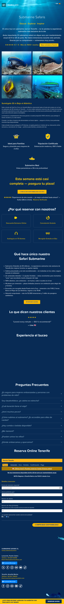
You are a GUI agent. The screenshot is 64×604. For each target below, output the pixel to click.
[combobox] (32, 494)
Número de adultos (7, 499)
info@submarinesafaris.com (13, 560)
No (8, 517)
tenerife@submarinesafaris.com (14, 578)
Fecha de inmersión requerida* (11, 485)
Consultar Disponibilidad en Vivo (32, 192)
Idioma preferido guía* (8, 492)
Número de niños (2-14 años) (10, 505)
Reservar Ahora (32, 302)
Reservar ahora (54, 601)
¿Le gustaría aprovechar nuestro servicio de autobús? (17, 515)
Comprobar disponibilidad (46, 525)
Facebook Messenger (9, 563)
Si (3, 517)
